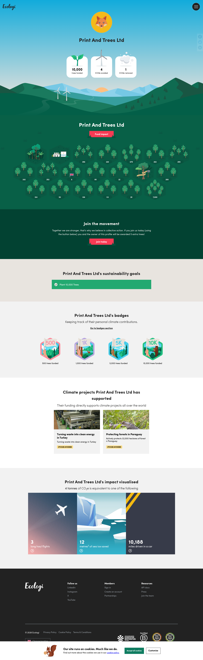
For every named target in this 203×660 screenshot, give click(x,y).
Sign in (107, 587)
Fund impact (101, 134)
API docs (145, 587)
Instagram (72, 591)
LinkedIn (71, 587)
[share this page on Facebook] (200, 37)
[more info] (32, 550)
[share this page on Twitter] (200, 42)
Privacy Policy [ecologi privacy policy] (49, 632)
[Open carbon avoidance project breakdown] (101, 67)
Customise (153, 650)
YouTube (71, 600)
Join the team (147, 595)
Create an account (113, 591)
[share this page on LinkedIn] (200, 48)
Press (143, 591)
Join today (101, 241)
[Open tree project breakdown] (77, 67)
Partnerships (110, 595)
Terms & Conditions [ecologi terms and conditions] (82, 632)
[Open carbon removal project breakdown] (125, 67)
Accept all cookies (134, 650)
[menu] (196, 7)
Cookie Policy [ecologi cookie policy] (65, 632)
